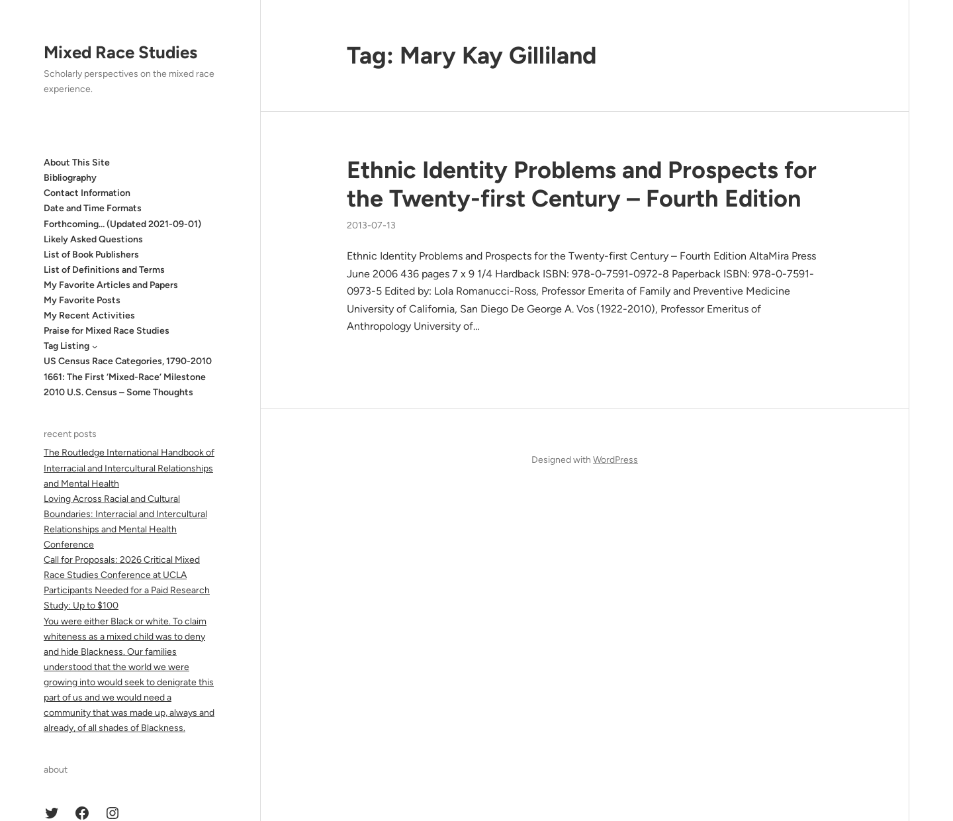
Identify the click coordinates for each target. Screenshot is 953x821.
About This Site (77, 162)
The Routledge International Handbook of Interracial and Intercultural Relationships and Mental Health (129, 468)
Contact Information (87, 193)
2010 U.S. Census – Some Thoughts (118, 392)
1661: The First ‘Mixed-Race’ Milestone (125, 377)
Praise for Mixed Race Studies (106, 330)
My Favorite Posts (82, 300)
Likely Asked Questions (93, 239)
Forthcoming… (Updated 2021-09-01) (122, 224)
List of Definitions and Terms (104, 269)
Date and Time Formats (93, 208)
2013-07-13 (371, 225)
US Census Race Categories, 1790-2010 (128, 361)
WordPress (615, 459)
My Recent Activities (89, 315)
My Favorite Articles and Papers (111, 285)
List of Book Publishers (91, 254)
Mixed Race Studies (120, 52)
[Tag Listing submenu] (94, 346)
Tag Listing (66, 346)
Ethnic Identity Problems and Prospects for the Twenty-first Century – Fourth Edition (582, 184)
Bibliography (70, 177)
